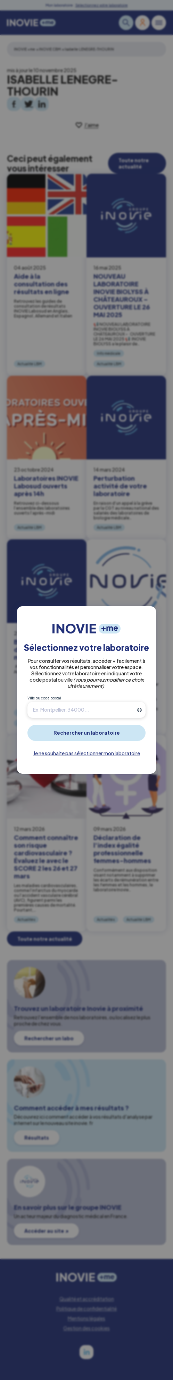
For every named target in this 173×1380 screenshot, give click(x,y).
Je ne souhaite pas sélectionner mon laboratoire (86, 753)
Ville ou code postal (44, 698)
